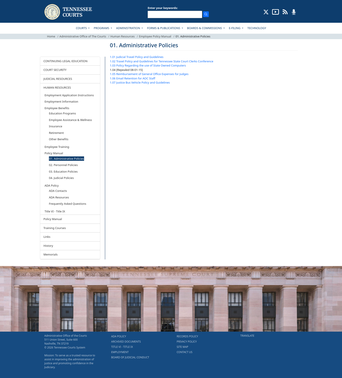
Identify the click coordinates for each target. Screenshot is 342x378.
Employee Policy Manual (155, 36)
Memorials (50, 254)
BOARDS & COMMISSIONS (205, 28)
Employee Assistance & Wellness (70, 120)
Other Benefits (58, 139)
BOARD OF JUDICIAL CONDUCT (130, 357)
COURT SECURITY (54, 70)
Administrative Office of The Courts (82, 36)
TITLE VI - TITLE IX (122, 347)
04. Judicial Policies (61, 178)
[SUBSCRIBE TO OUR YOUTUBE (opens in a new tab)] (275, 12)
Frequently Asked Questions (67, 204)
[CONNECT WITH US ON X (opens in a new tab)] (266, 12)
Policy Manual (54, 153)
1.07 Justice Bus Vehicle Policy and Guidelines (140, 82)
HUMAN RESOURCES (57, 87)
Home (51, 36)
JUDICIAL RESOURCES (57, 79)
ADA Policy (52, 185)
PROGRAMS (102, 28)
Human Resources (123, 36)
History (48, 246)
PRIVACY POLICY (187, 341)
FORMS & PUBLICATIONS (164, 28)
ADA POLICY (118, 336)
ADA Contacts (58, 191)
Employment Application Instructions (69, 95)
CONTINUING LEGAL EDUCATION (65, 61)
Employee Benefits (57, 108)
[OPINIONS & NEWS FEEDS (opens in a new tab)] (285, 12)
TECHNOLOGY (256, 28)
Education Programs (62, 113)
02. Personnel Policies (63, 165)
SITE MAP (182, 347)
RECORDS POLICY (187, 336)
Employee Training (57, 147)
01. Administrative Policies (66, 159)
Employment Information (61, 101)
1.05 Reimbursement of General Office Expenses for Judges (149, 74)
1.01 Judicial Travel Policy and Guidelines (136, 57)
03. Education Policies (63, 171)
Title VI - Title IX (55, 211)
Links (46, 237)
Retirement (56, 133)
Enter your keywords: (163, 8)
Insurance (55, 126)
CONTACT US (184, 352)
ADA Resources (59, 197)
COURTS (81, 28)
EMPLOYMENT (120, 352)
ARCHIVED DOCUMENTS (126, 341)
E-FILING (235, 28)
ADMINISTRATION (128, 28)
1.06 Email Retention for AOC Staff (132, 78)
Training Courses (54, 228)
